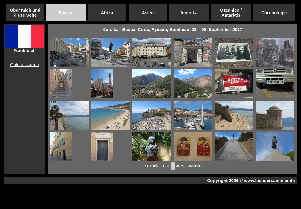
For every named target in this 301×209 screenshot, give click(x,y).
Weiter (194, 165)
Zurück (151, 165)
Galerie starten (24, 64)
